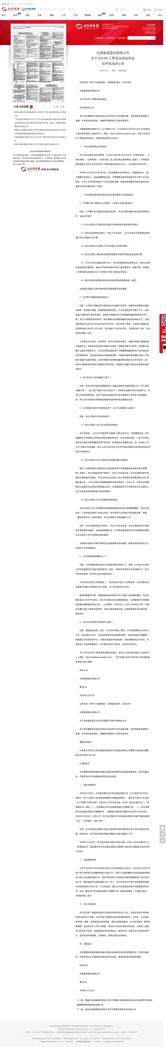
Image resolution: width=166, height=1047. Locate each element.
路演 (112, 15)
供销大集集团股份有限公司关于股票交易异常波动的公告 (36, 144)
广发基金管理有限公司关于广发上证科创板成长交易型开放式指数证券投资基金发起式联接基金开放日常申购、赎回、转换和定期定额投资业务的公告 (40, 122)
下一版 (62, 106)
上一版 (55, 106)
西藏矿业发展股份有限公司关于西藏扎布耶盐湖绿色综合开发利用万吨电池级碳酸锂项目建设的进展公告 (40, 132)
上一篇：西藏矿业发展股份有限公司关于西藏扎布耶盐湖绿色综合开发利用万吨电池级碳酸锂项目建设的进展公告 (114, 1002)
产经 (76, 15)
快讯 (15, 15)
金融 (51, 15)
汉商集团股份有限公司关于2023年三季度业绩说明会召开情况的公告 (40, 139)
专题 (148, 15)
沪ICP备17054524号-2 (83, 1042)
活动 (136, 15)
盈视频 (88, 15)
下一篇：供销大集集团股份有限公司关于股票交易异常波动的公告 (106, 1009)
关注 (160, 15)
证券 (39, 15)
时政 (27, 15)
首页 (3, 15)
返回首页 (99, 38)
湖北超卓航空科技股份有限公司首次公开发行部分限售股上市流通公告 (40, 114)
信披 (100, 15)
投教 (124, 15)
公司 (63, 15)
